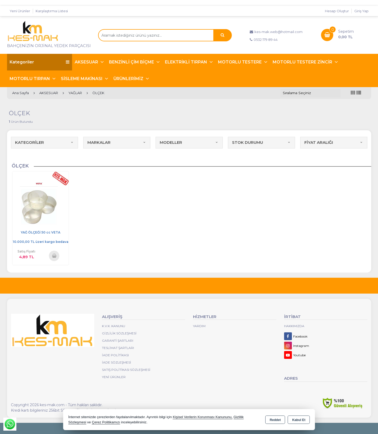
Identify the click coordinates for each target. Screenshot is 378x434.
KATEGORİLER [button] (44, 142)
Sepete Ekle (54, 256)
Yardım (199, 326)
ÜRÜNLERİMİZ (128, 78)
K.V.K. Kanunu (113, 326)
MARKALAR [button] (116, 142)
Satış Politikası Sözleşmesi (126, 370)
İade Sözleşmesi (116, 362)
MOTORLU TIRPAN (30, 78)
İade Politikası (115, 355)
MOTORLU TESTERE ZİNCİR (303, 62)
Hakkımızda (294, 326)
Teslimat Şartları (118, 348)
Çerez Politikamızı (106, 422)
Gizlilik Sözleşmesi (119, 333)
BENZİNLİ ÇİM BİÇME (132, 62)
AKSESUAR (87, 62)
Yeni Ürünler (114, 377)
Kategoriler (39, 62)
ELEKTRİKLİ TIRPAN (186, 62)
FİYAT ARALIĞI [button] (333, 142)
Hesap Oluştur (337, 11)
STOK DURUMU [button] (261, 142)
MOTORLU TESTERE (240, 62)
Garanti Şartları (117, 340)
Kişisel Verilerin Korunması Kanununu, (203, 417)
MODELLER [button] (189, 142)
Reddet (275, 420)
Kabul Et (298, 420)
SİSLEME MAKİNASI (82, 78)
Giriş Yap (361, 11)
